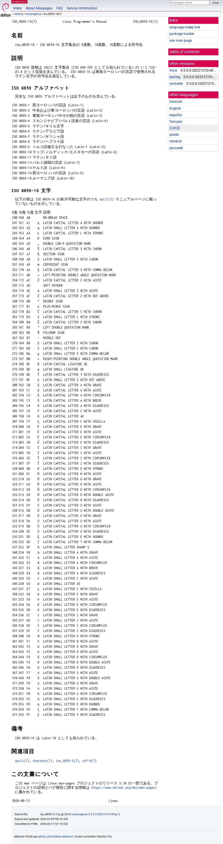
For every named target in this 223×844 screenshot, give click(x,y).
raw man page (180, 40)
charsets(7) (42, 761)
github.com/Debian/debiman (55, 836)
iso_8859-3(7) (67, 761)
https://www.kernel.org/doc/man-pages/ (124, 787)
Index (17, 8)
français (175, 121)
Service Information (82, 8)
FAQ (59, 8)
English (175, 108)
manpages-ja (33, 14)
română (175, 141)
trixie (173, 70)
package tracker (181, 34)
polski (174, 135)
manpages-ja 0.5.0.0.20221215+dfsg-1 (95, 814)
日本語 (174, 128)
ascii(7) (107, 199)
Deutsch (175, 102)
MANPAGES (19, 1)
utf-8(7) (89, 761)
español (175, 115)
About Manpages (39, 8)
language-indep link (184, 27)
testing (19, 14)
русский (176, 148)
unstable (176, 83)
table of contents (185, 52)
